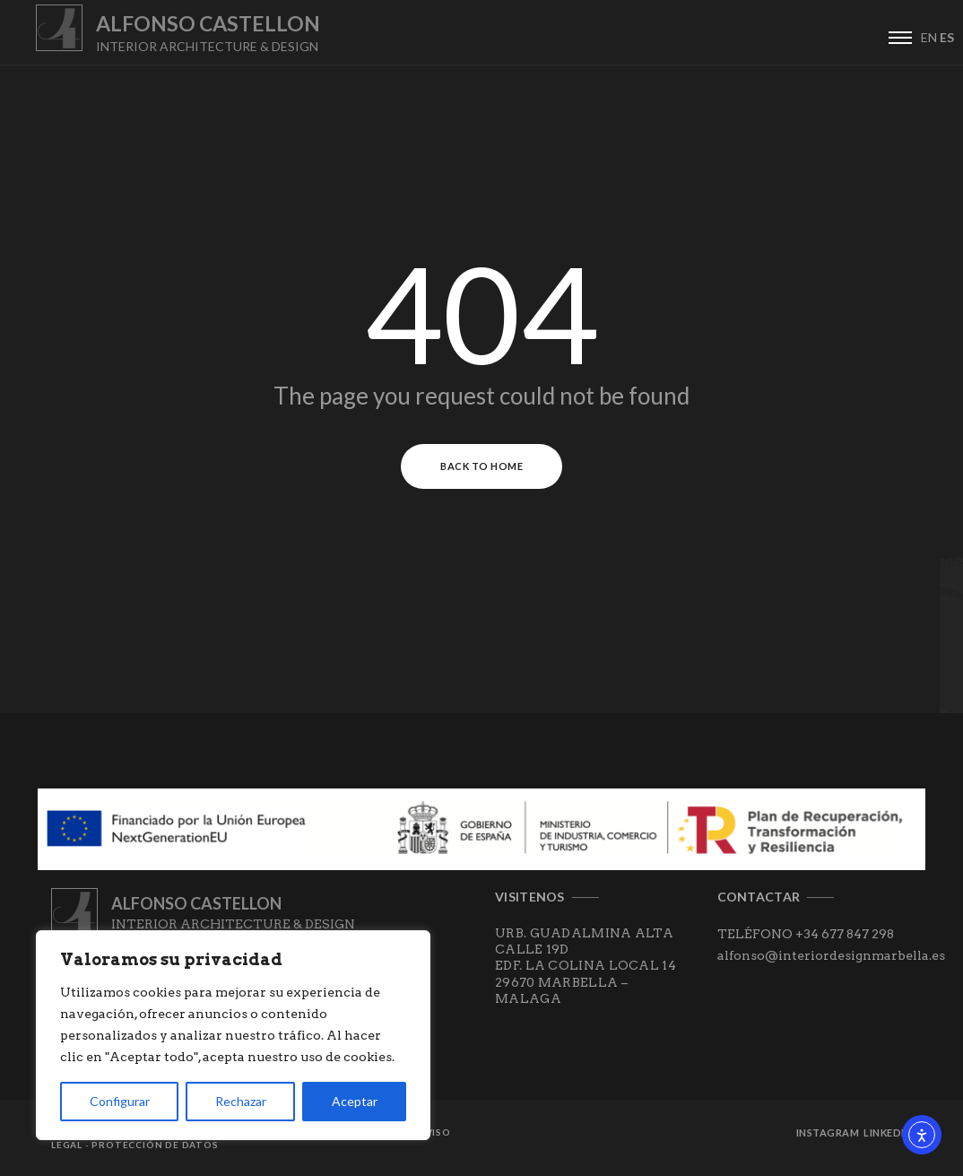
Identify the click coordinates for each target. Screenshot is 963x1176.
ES (947, 37)
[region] (233, 1035)
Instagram (828, 1132)
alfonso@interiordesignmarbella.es (831, 955)
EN (929, 37)
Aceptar (354, 1101)
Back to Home (481, 466)
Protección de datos (154, 1144)
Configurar (120, 1101)
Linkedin (887, 1132)
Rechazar (240, 1101)
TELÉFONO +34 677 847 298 (805, 934)
